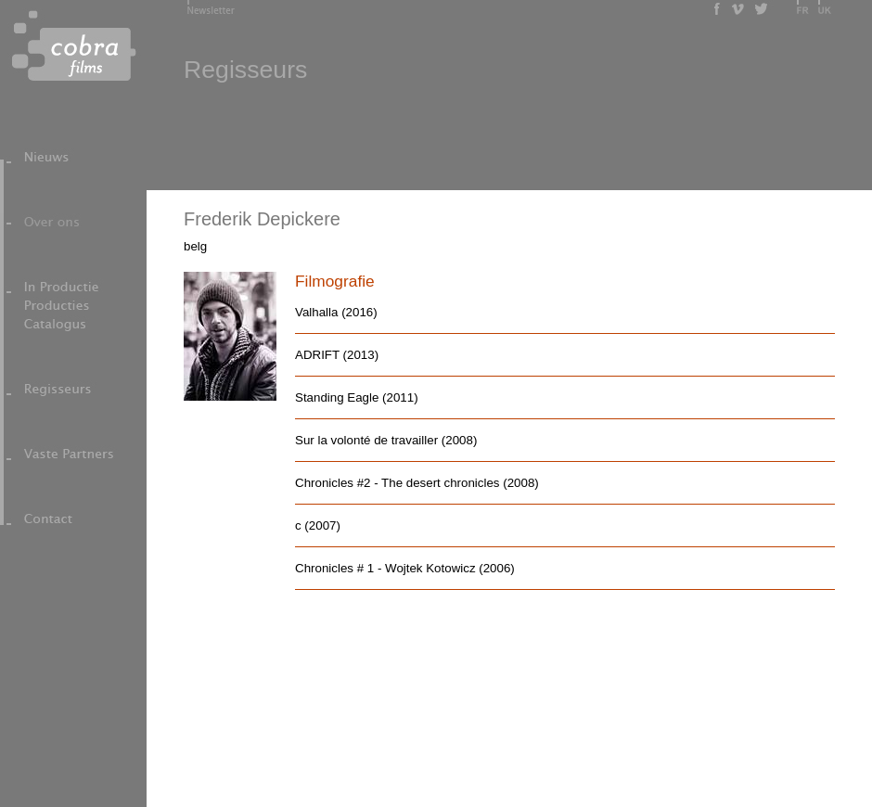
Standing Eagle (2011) (356, 397)
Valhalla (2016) (336, 312)
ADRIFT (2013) (336, 355)
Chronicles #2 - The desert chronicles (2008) (417, 483)
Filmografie (335, 281)
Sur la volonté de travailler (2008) (386, 440)
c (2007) (317, 525)
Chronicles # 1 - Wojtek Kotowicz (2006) (405, 568)
